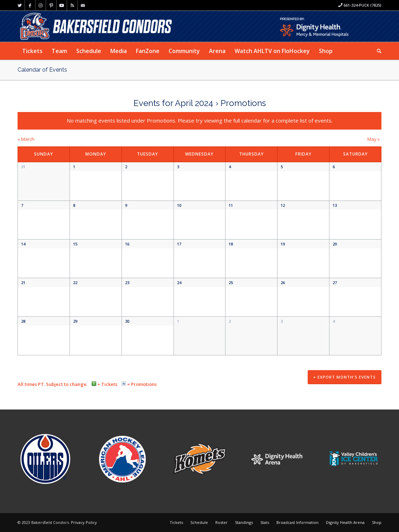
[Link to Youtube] (62, 5)
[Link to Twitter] (19, 5)
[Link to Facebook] (30, 5)
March (26, 139)
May (373, 139)
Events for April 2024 (173, 103)
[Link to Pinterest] (51, 5)
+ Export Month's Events (344, 378)
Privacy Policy (84, 523)
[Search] (376, 51)
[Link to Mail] (83, 5)
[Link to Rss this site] (72, 5)
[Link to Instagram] (40, 5)
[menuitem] (32, 51)
